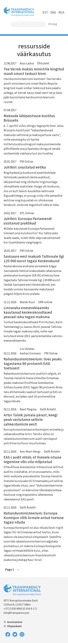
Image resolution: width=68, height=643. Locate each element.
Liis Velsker (27, 349)
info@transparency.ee (16, 613)
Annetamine (14, 622)
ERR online (45, 302)
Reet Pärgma (28, 409)
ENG (53, 13)
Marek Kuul (27, 302)
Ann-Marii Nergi (30, 452)
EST (45, 13)
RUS (61, 13)
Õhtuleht (43, 64)
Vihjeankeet (14, 626)
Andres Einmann (30, 354)
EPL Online (27, 213)
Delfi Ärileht (48, 409)
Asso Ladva (27, 64)
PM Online (26, 162)
